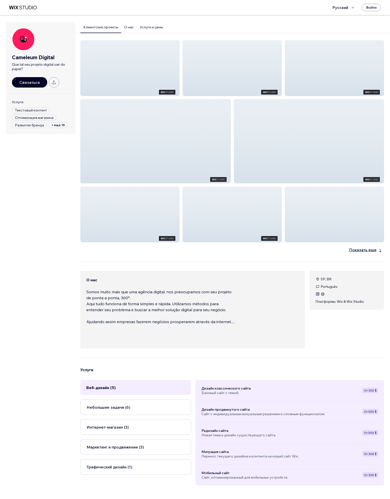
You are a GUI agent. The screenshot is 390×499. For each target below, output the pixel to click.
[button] (130, 68)
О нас (129, 27)
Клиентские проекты (100, 27)
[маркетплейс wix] (23, 7)
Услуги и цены (151, 27)
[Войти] (371, 7)
